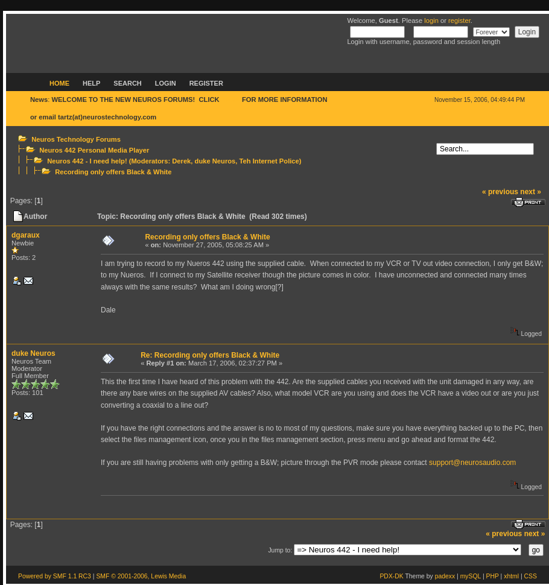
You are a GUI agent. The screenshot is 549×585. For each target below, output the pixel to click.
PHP (492, 576)
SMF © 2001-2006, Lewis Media (141, 576)
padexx (445, 576)
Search (127, 83)
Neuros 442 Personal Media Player (94, 150)
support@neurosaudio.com (472, 462)
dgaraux (25, 235)
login (431, 20)
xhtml (511, 576)
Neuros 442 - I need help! (87, 161)
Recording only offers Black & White (113, 172)
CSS (530, 576)
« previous (500, 192)
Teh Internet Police (269, 161)
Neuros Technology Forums (76, 139)
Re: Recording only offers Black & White (210, 355)
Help (91, 83)
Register (206, 83)
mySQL (470, 576)
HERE (230, 99)
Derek (181, 161)
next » (530, 192)
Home (59, 83)
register (459, 20)
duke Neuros (215, 161)
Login (165, 83)
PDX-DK (391, 576)
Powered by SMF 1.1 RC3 (54, 576)
